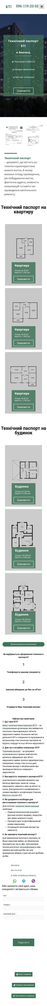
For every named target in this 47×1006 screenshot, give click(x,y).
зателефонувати (28, 847)
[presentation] (23, 929)
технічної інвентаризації (27, 806)
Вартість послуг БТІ (12, 795)
